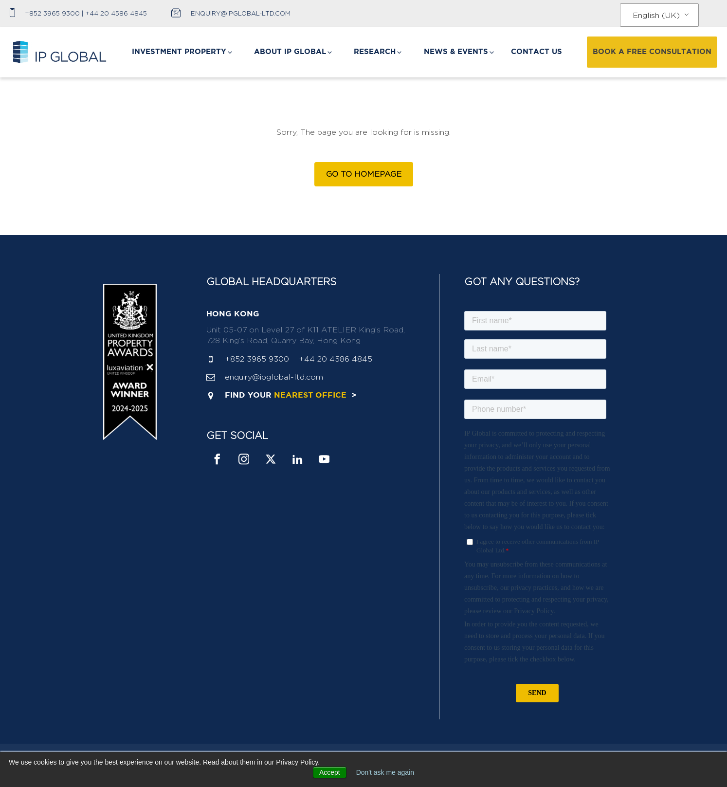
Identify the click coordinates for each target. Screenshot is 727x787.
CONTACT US (536, 52)
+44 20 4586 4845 (116, 13)
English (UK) (656, 15)
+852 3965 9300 (52, 13)
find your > (290, 395)
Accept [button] (329, 772)
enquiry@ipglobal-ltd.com (241, 13)
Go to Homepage (363, 174)
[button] (182, 52)
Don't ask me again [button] (385, 772)
